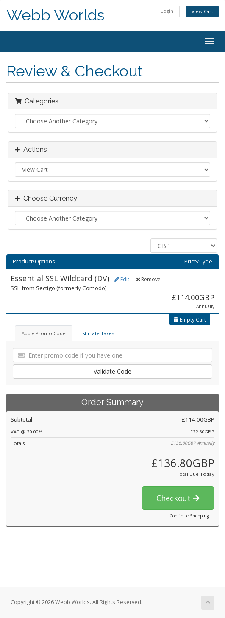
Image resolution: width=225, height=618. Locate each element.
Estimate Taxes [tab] (97, 333)
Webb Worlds (55, 15)
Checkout (178, 498)
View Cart (202, 11)
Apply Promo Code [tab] (44, 333)
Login (167, 11)
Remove (148, 279)
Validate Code (112, 371)
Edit (121, 279)
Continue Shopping (189, 516)
